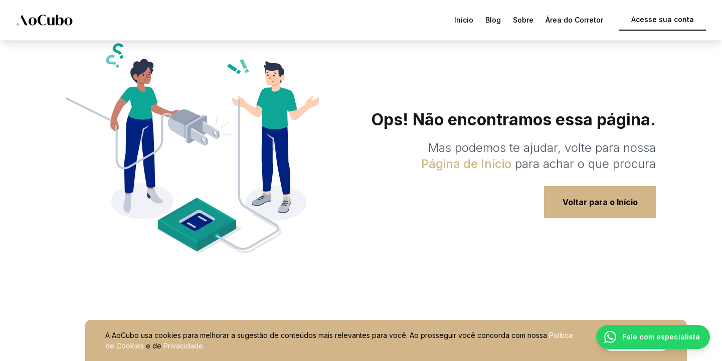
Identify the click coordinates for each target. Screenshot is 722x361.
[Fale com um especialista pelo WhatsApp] (653, 337)
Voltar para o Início (600, 202)
